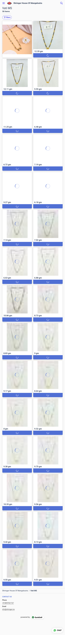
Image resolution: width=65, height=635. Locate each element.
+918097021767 (8, 603)
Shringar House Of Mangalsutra (27, 3)
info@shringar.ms (8, 609)
